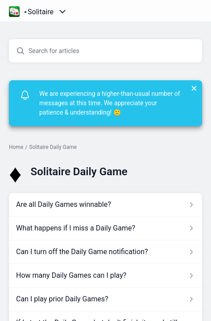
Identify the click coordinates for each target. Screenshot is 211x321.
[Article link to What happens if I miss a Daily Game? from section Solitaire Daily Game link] (105, 228)
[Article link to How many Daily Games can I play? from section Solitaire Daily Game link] (105, 275)
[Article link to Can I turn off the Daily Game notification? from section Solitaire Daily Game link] (105, 252)
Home (16, 147)
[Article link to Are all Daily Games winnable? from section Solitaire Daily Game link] (105, 204)
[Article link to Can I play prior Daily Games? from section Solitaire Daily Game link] (105, 299)
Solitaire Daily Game (53, 147)
